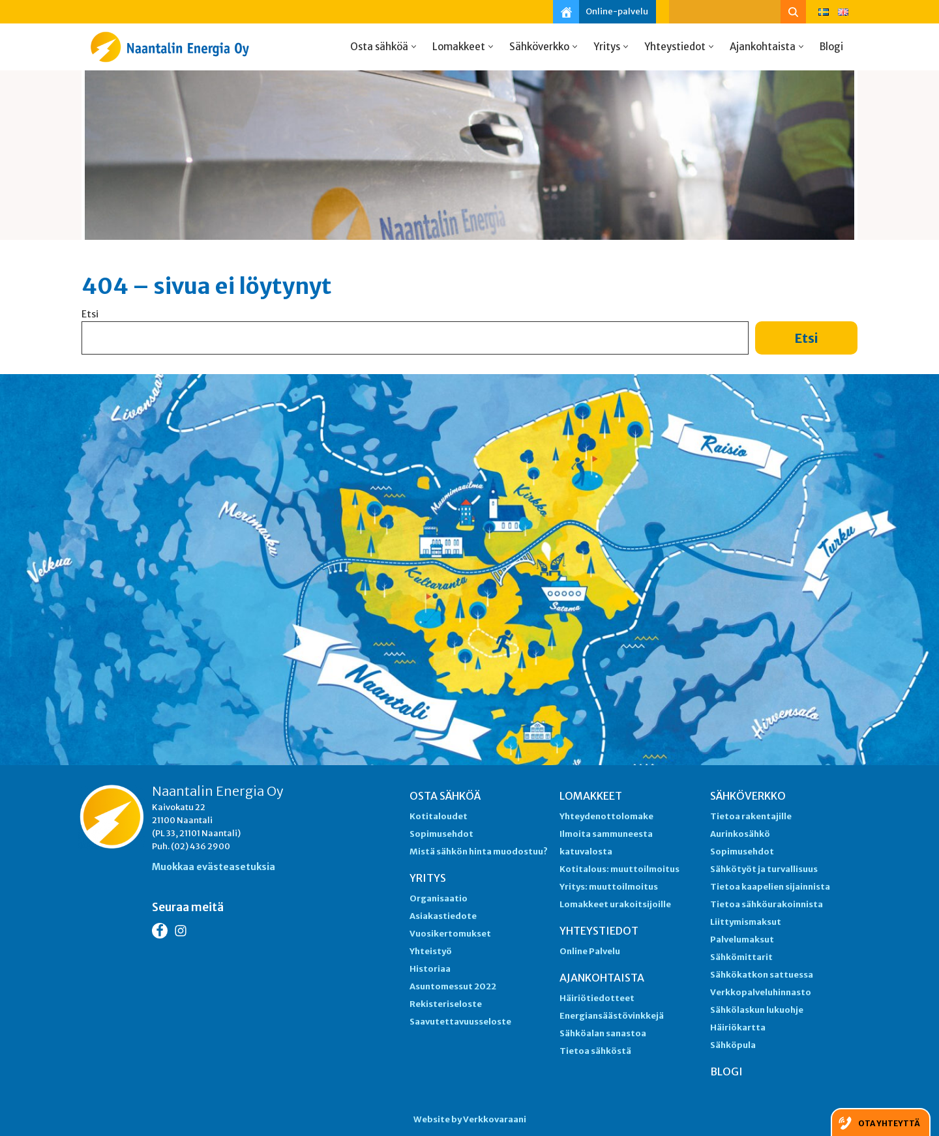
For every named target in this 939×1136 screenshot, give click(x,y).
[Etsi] (725, 11)
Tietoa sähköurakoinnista (766, 904)
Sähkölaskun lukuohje (756, 1009)
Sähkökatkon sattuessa (761, 974)
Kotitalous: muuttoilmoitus (619, 869)
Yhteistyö (431, 951)
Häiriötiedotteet (596, 998)
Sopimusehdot (441, 833)
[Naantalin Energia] (173, 47)
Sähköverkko (748, 795)
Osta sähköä (445, 795)
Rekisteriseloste (446, 1004)
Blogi (831, 46)
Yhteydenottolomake (606, 816)
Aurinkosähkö (740, 833)
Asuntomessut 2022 (453, 986)
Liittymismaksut (745, 921)
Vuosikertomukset (450, 933)
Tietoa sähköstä (595, 1050)
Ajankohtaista (601, 977)
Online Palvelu (589, 951)
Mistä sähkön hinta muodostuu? (479, 851)
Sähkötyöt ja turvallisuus (764, 869)
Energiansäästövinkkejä (611, 1015)
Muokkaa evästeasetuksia (213, 867)
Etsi (90, 314)
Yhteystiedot (598, 930)
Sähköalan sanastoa (602, 1033)
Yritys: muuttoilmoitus (608, 886)
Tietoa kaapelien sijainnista (770, 886)
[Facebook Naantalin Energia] (160, 931)
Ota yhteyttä (889, 1123)
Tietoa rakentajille (751, 816)
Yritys (428, 877)
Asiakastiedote (443, 916)
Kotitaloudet (439, 816)
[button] (413, 46)
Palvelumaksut (742, 939)
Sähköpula (733, 1045)
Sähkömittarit (741, 957)
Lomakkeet (590, 795)
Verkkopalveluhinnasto (760, 992)
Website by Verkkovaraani (469, 1119)
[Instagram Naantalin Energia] (180, 931)
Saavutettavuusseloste (460, 1021)
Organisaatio (439, 898)
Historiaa (430, 968)
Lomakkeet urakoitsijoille (615, 904)
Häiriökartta (738, 1027)
